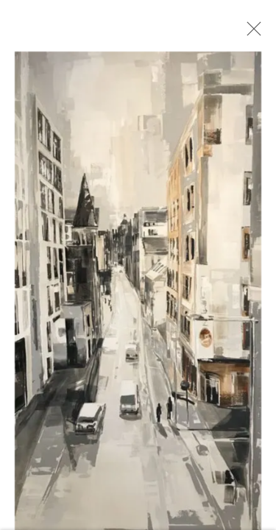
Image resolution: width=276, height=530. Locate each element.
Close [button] (250, 33)
